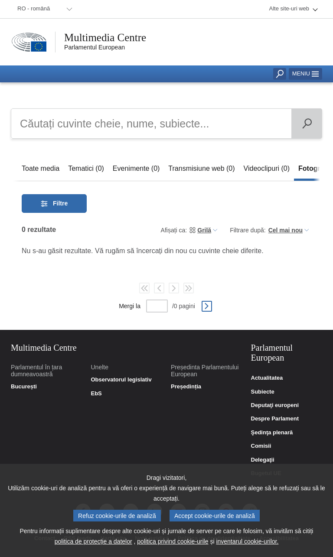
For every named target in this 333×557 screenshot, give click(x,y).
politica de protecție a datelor (93, 543)
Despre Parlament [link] (275, 419)
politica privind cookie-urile (172, 543)
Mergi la (129, 306)
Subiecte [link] (262, 392)
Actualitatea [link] (267, 378)
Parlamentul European (94, 47)
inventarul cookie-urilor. (247, 543)
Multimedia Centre (105, 37)
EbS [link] (96, 394)
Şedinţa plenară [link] (272, 433)
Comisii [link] (261, 446)
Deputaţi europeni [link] (275, 405)
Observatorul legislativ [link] (121, 380)
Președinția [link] (186, 387)
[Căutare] (306, 123)
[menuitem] (43, 9)
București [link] (24, 387)
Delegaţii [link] (262, 460)
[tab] (40, 168)
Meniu (305, 73)
